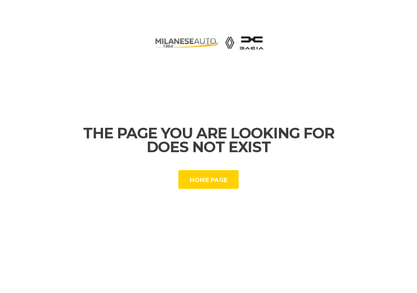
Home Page (209, 180)
